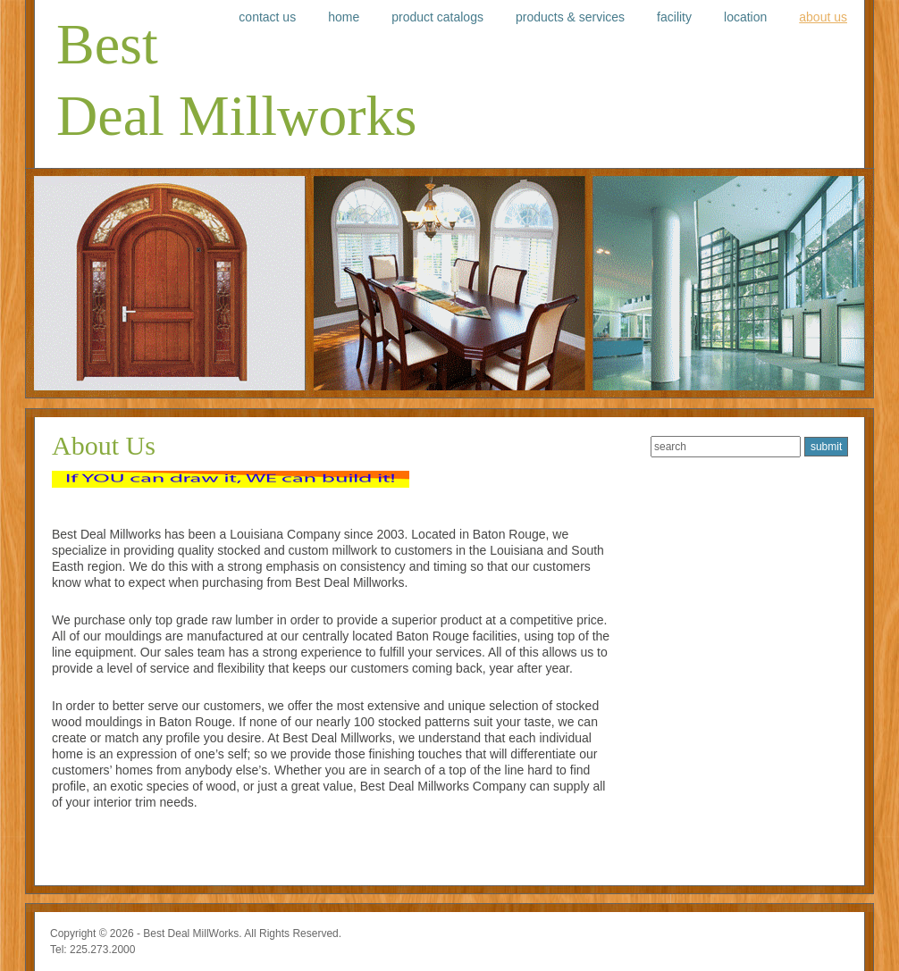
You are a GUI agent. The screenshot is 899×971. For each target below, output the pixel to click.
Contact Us (267, 17)
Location (745, 17)
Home (343, 17)
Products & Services (570, 17)
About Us (823, 17)
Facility (674, 17)
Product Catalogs (437, 17)
